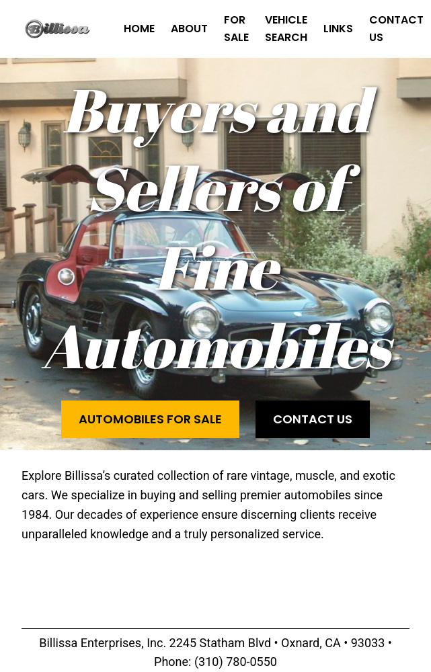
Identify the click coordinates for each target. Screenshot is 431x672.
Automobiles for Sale (150, 419)
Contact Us (312, 419)
